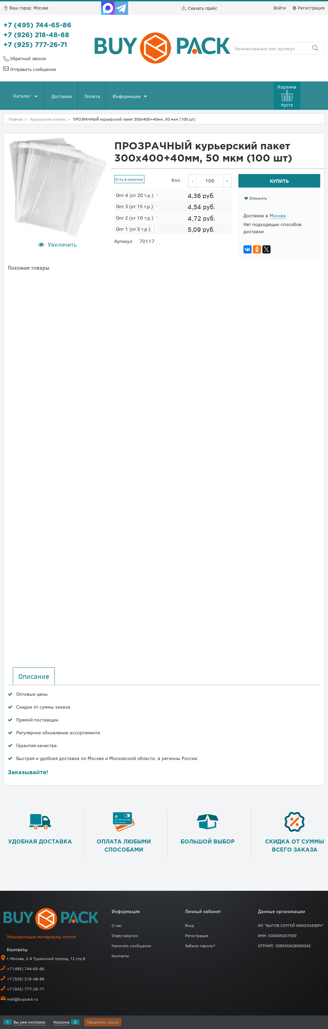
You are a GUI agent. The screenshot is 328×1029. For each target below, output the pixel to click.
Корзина (61, 1022)
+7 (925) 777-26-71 (35, 45)
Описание (33, 676)
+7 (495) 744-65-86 (37, 25)
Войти (280, 8)
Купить (279, 180)
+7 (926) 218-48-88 (36, 35)
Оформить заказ (103, 1022)
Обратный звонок (27, 58)
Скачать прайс (199, 8)
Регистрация (308, 8)
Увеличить (62, 244)
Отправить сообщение (32, 69)
